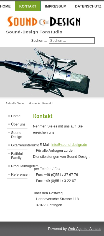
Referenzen (19, 174)
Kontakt (27, 6)
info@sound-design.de (69, 144)
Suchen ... (39, 40)
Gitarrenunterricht (19, 145)
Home (16, 116)
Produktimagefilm (19, 166)
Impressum (56, 6)
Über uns (18, 124)
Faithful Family (17, 155)
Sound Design (16, 135)
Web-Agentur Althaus (84, 229)
